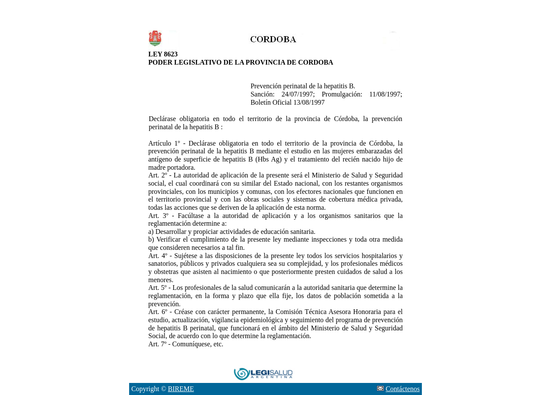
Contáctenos (403, 388)
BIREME (181, 388)
